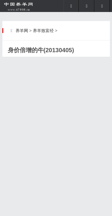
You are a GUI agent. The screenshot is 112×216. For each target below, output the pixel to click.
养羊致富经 (43, 30)
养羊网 (22, 30)
